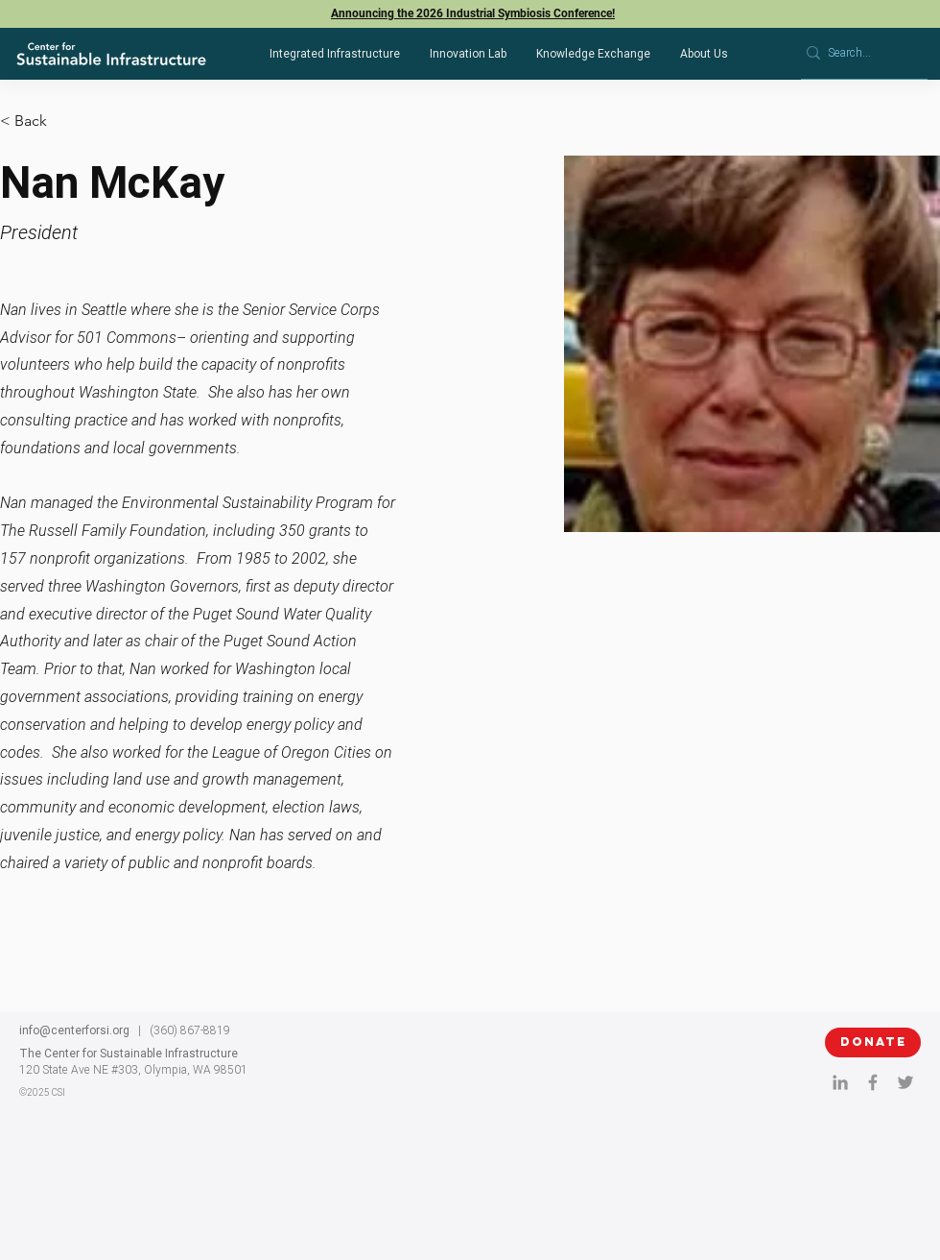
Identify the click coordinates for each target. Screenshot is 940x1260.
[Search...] (857, 53)
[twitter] (905, 1082)
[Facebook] (872, 1082)
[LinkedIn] (840, 1082)
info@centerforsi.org (74, 1030)
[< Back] (38, 121)
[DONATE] (873, 1042)
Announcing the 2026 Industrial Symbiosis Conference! (473, 13)
